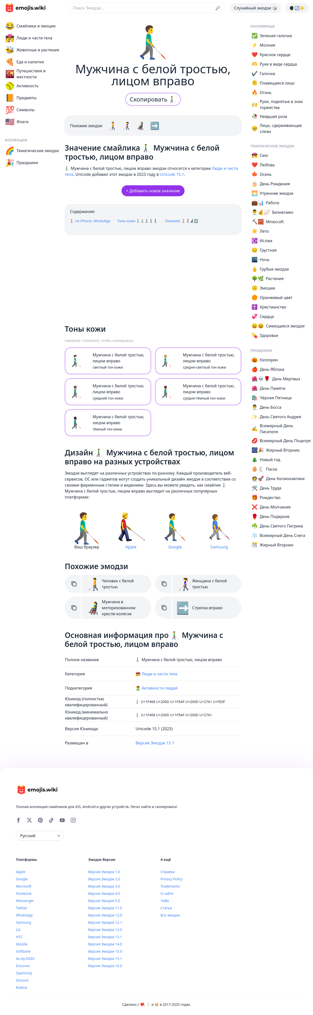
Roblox (21, 987)
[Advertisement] (153, 277)
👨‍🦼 (141, 125)
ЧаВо (165, 900)
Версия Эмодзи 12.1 (105, 922)
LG (18, 929)
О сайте (167, 893)
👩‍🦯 (127, 125)
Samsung (23, 922)
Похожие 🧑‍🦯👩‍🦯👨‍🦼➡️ (181, 220)
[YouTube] (62, 820)
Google (22, 879)
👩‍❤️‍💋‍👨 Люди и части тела (157, 674)
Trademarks (170, 886)
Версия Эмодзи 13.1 (105, 936)
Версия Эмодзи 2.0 (104, 879)
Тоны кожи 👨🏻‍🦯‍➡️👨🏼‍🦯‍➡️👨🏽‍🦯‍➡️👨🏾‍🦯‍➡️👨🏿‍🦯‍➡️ (137, 220)
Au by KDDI (25, 958)
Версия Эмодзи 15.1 (155, 743)
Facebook (24, 893)
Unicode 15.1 (172, 174)
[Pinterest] (40, 820)
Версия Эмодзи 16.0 (105, 965)
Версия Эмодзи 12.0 (105, 915)
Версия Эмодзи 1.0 (104, 871)
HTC (19, 936)
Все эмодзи (170, 915)
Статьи (166, 908)
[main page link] (25, 8)
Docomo (23, 965)
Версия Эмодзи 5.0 (104, 900)
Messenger (25, 900)
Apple (20, 871)
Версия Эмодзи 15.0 (105, 951)
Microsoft (23, 886)
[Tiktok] (51, 820)
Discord (22, 980)
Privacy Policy (172, 879)
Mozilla (21, 944)
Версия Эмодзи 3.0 (104, 886)
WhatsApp (24, 915)
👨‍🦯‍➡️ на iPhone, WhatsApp (90, 220)
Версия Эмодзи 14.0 (105, 944)
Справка (168, 871)
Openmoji (24, 973)
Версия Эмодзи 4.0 (104, 893)
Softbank (23, 951)
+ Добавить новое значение (153, 191)
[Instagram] (73, 820)
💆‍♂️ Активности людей (157, 688)
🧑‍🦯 (113, 125)
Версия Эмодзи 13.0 (105, 929)
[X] (29, 820)
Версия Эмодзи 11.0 (105, 908)
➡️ (154, 125)
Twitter (21, 908)
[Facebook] (18, 820)
